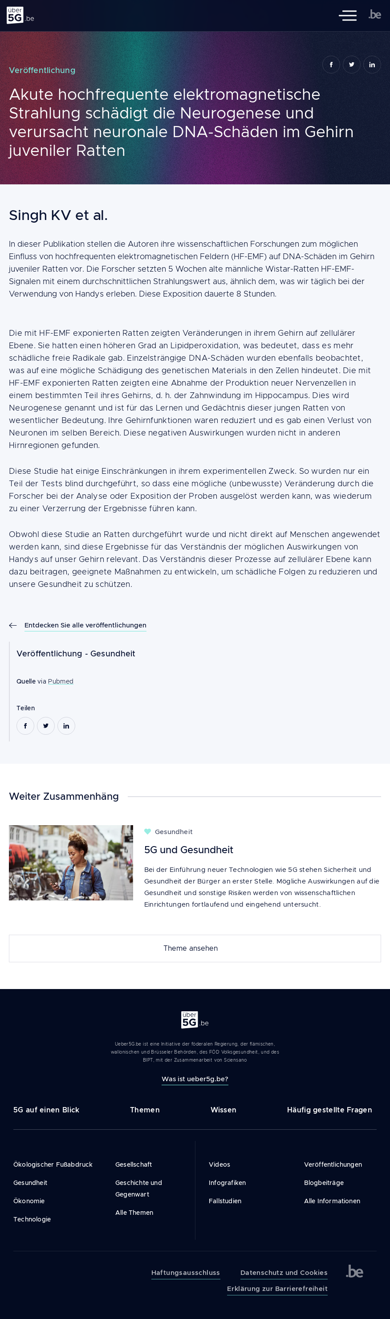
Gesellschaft (133, 1164)
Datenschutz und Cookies (284, 1272)
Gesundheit (113, 654)
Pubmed (60, 681)
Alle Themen (134, 1213)
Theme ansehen (190, 948)
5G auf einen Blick (46, 1110)
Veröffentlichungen (333, 1164)
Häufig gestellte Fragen (329, 1110)
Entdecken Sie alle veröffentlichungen (85, 625)
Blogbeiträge (324, 1183)
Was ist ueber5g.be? (195, 1079)
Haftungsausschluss (185, 1272)
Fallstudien (225, 1201)
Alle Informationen (332, 1201)
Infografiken (227, 1183)
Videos (219, 1164)
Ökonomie (29, 1201)
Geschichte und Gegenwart (138, 1188)
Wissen (224, 1110)
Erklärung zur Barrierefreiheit (277, 1288)
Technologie (32, 1219)
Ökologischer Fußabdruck (53, 1164)
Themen (145, 1110)
